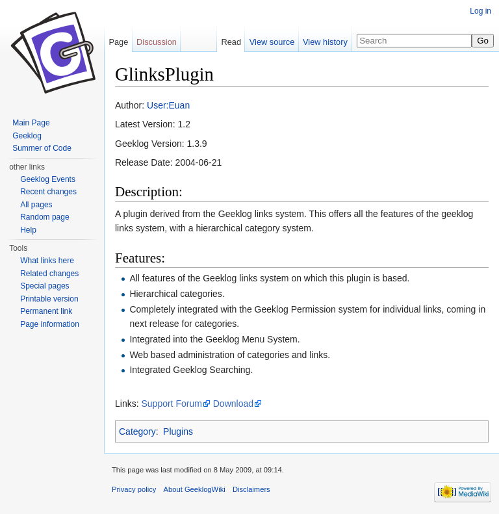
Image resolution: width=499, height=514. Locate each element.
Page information (49, 324)
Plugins (178, 431)
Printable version (49, 298)
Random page (44, 217)
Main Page (30, 122)
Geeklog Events (47, 179)
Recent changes (48, 191)
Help (28, 230)
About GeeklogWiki (194, 489)
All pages (36, 204)
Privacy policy (134, 489)
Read (231, 42)
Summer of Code (41, 148)
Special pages (44, 285)
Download (233, 403)
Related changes (49, 273)
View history (325, 42)
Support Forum (171, 403)
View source (272, 42)
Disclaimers (251, 489)
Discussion (156, 42)
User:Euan (168, 105)
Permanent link (46, 311)
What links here (47, 260)
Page (118, 42)
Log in (480, 11)
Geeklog (27, 135)
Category (137, 431)
